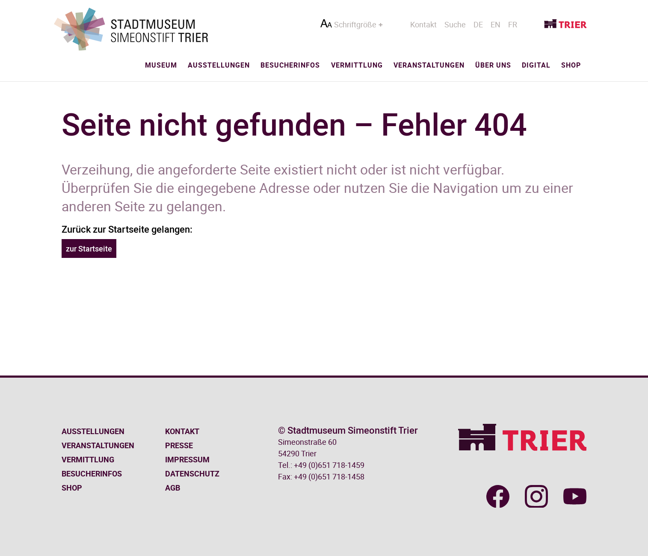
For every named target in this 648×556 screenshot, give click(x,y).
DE (478, 24)
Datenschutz (192, 473)
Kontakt (423, 24)
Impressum (187, 459)
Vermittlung (357, 65)
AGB (172, 487)
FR (512, 24)
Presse (179, 445)
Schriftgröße (355, 24)
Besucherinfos (290, 65)
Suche (455, 24)
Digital (536, 65)
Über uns (493, 65)
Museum (161, 65)
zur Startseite (89, 248)
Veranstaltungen (429, 65)
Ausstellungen (219, 65)
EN (495, 24)
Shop (571, 65)
